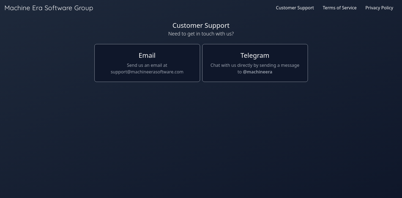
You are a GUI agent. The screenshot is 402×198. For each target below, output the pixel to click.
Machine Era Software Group (48, 8)
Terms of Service (340, 8)
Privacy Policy (379, 8)
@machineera (257, 72)
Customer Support (295, 8)
